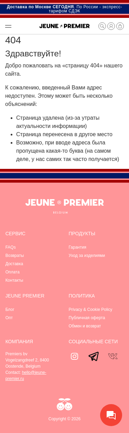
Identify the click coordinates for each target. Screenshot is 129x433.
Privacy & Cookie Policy (90, 309)
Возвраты (15, 255)
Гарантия (77, 247)
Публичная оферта (87, 317)
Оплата (13, 272)
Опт (9, 317)
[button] (18, 26)
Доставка (14, 263)
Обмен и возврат (85, 326)
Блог (10, 309)
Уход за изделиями (87, 255)
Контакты (14, 280)
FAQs (11, 247)
